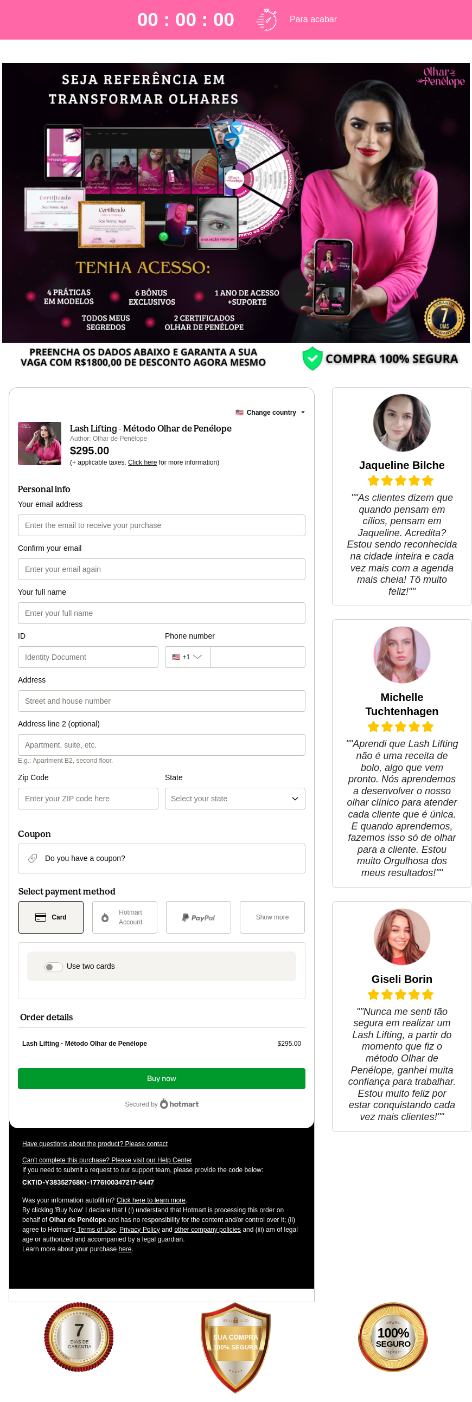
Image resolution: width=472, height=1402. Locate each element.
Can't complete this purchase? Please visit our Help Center (107, 1160)
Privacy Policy (139, 1229)
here (124, 1249)
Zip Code (33, 777)
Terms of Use (96, 1229)
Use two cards (91, 966)
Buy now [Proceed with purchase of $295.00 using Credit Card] (161, 1078)
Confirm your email (49, 548)
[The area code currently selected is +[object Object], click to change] (187, 657)
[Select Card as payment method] (51, 917)
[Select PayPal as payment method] (199, 917)
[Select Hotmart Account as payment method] (125, 917)
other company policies (207, 1229)
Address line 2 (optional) (59, 723)
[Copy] (88, 1182)
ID (21, 636)
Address (32, 680)
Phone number (190, 636)
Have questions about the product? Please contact (95, 1144)
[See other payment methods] (272, 917)
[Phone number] (257, 657)
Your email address (50, 504)
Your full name (42, 592)
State (174, 777)
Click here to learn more (151, 1200)
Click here (142, 462)
